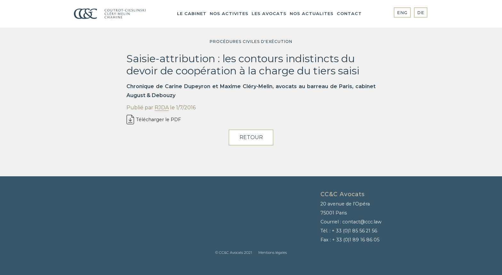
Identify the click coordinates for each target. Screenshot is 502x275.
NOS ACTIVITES (229, 13)
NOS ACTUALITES (312, 13)
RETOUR (251, 137)
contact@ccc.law (362, 222)
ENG (402, 12)
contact (349, 13)
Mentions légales (272, 252)
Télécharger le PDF (158, 119)
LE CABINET (191, 13)
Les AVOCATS (269, 13)
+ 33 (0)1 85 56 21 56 (354, 231)
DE (420, 12)
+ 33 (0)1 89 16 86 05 (355, 240)
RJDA (162, 107)
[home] (110, 13)
